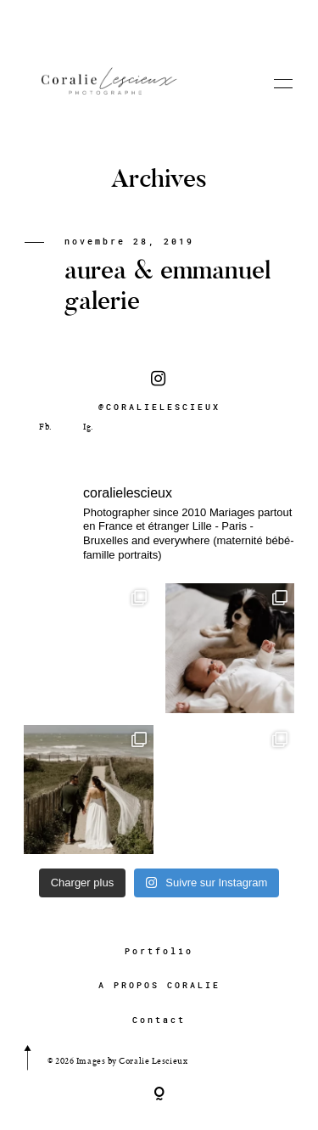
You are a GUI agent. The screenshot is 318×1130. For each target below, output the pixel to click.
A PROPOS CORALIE (159, 985)
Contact (159, 1020)
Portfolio (159, 951)
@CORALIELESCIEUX (159, 391)
